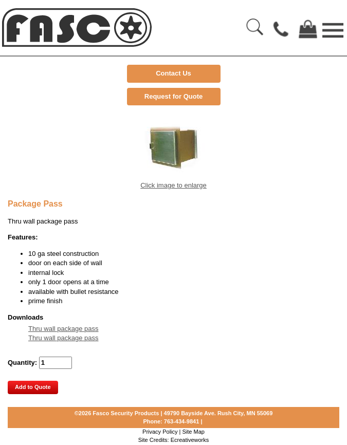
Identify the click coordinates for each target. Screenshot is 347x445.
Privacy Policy (159, 432)
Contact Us (173, 73)
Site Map (193, 432)
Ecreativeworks (190, 440)
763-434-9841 (181, 421)
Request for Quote (173, 96)
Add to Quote (33, 387)
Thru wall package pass (63, 328)
